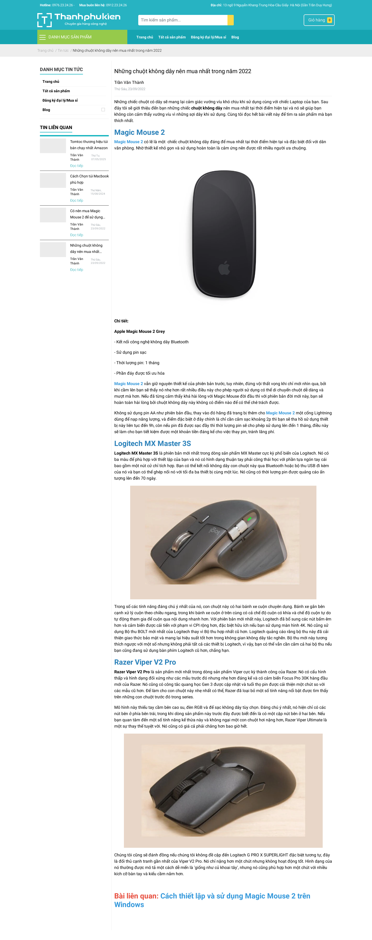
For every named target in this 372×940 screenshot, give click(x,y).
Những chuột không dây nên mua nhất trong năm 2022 (86, 251)
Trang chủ (51, 81)
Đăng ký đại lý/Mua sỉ (60, 100)
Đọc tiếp (76, 166)
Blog (46, 110)
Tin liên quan (56, 127)
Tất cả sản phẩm (56, 91)
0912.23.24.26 (116, 5)
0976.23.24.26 (62, 5)
